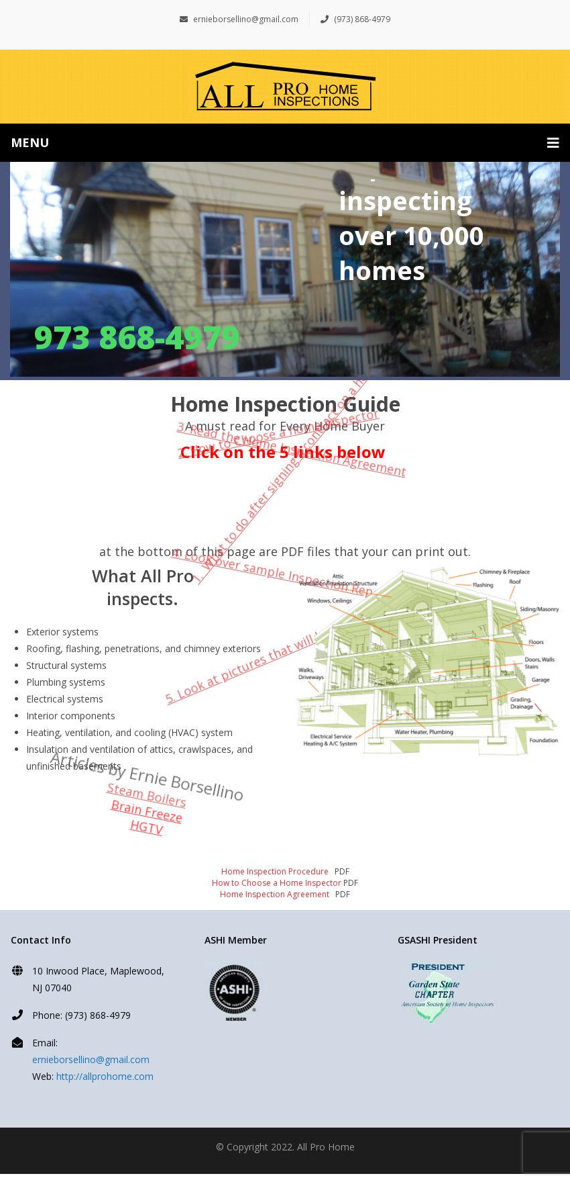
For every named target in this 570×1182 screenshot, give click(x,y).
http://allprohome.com (105, 1076)
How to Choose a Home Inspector (276, 883)
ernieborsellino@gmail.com (239, 19)
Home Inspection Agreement (275, 894)
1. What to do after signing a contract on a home (285, 470)
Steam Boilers (158, 765)
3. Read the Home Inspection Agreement (314, 388)
